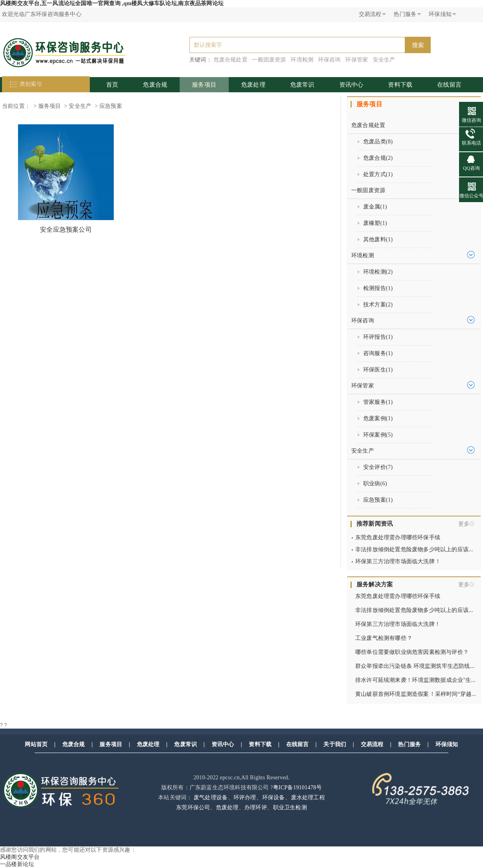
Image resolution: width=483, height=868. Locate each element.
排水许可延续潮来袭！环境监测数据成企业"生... (415, 680)
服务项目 (204, 84)
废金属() (375, 207)
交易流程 (372, 744)
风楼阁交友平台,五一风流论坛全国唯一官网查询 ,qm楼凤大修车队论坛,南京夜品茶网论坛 (112, 3)
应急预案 (110, 106)
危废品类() (378, 142)
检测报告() (378, 288)
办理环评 (255, 807)
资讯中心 (351, 84)
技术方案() (378, 305)
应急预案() (378, 500)
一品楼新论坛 (17, 864)
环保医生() (378, 370)
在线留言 (449, 84)
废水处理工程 (308, 797)
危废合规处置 (230, 60)
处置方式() (378, 174)
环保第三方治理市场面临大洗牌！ (397, 624)
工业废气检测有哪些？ (383, 638)
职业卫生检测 (290, 807)
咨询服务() (378, 353)
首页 (112, 84)
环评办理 (245, 797)
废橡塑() (375, 223)
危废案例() (378, 418)
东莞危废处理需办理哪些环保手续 (397, 537)
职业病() (375, 484)
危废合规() (378, 158)
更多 (463, 524)
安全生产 (384, 60)
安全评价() (378, 467)
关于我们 (334, 744)
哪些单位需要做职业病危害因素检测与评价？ (412, 652)
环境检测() (378, 272)
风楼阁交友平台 (20, 857)
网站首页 (36, 744)
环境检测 (302, 60)
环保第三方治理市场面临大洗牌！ (398, 561)
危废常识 (302, 84)
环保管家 (356, 60)
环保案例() (378, 435)
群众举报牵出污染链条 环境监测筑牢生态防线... (415, 666)
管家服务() (378, 402)
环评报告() (378, 337)
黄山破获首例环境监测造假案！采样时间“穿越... (415, 694)
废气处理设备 (211, 797)
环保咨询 (329, 60)
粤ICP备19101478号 (297, 788)
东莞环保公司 (193, 807)
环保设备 (273, 797)
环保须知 (446, 744)
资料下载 (400, 84)
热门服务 (409, 744)
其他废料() (378, 239)
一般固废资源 (269, 60)
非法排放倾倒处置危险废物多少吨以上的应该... (414, 549)
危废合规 (155, 84)
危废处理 (253, 84)
